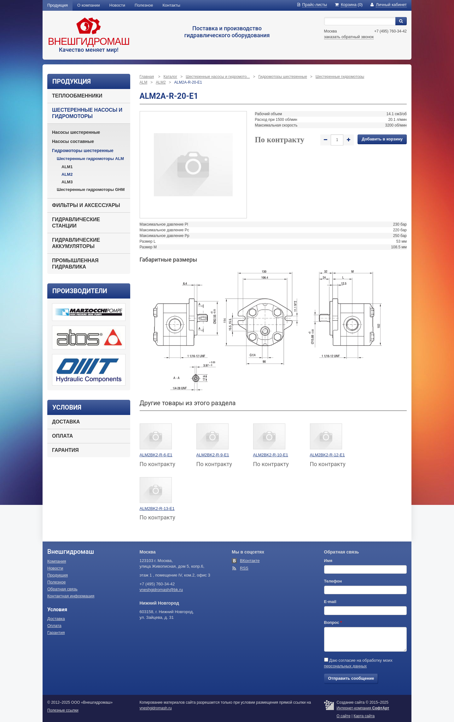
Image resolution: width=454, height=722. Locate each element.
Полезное (144, 5)
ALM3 (67, 182)
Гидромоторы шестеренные (83, 150)
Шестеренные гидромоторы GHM (91, 189)
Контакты (171, 5)
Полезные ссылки (63, 710)
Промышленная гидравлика (75, 263)
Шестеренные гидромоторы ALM (90, 158)
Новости (117, 5)
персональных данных (345, 666)
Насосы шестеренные (76, 132)
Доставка (66, 421)
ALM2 (67, 174)
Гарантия (65, 450)
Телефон (333, 581)
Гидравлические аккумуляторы (76, 243)
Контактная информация (70, 596)
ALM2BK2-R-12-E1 (327, 455)
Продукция (57, 5)
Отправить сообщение (351, 678)
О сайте (344, 716)
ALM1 (67, 166)
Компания (56, 561)
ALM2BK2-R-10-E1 (270, 455)
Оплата (62, 436)
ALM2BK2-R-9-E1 (212, 455)
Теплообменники (77, 95)
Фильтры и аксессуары (86, 205)
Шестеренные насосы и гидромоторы (87, 113)
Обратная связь (62, 589)
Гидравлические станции (76, 222)
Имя (328, 560)
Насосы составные (73, 141)
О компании (88, 5)
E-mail (330, 601)
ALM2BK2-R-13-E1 (157, 508)
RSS (244, 568)
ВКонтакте (250, 560)
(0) (349, 4)
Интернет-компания (363, 708)
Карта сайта (364, 716)
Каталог (171, 76)
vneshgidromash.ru (156, 708)
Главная (147, 76)
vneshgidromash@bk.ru (161, 589)
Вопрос (333, 622)
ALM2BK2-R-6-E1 (156, 455)
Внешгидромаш (89, 41)
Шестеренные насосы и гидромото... (218, 76)
